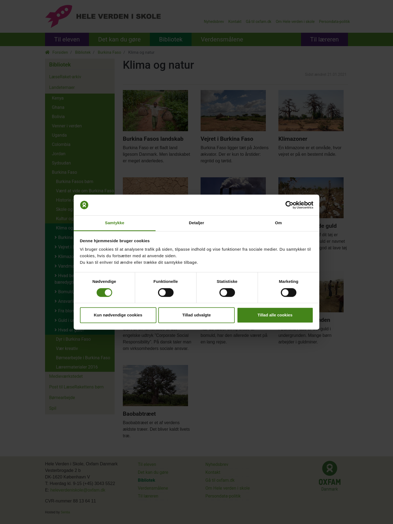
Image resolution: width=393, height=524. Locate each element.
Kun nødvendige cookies (118, 315)
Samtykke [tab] (114, 223)
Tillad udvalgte (196, 315)
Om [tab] (278, 223)
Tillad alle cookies (274, 315)
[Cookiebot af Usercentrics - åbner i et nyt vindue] (289, 205)
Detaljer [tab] (196, 223)
